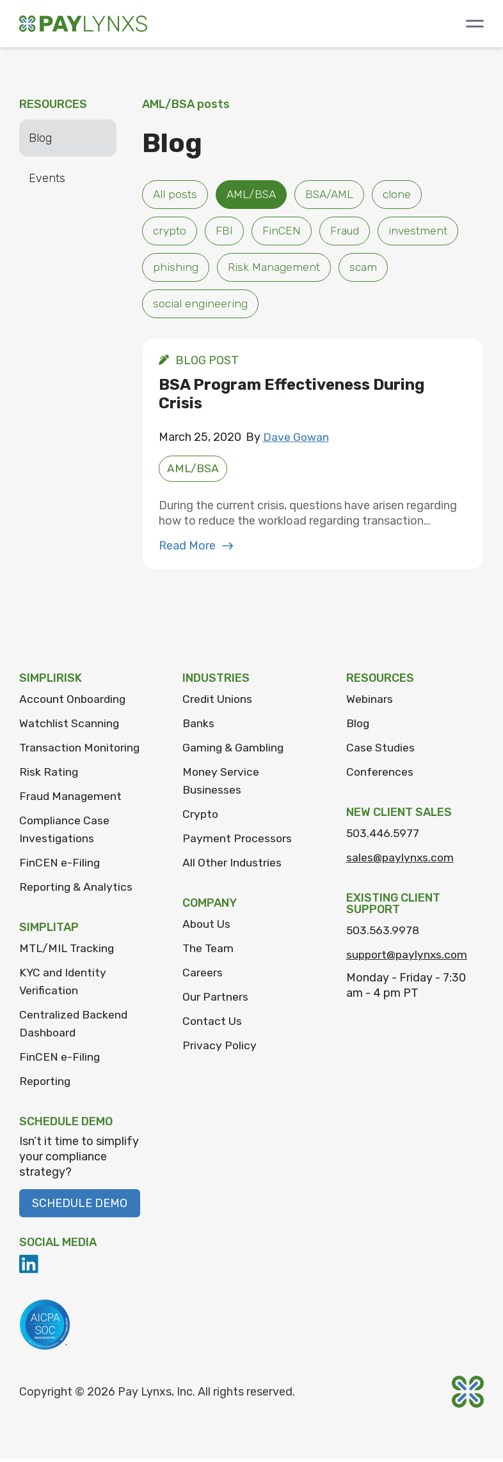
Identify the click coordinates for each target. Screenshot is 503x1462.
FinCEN (282, 232)
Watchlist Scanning (69, 726)
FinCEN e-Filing (59, 866)
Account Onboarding (74, 702)
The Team (208, 951)
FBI (225, 232)
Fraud (346, 232)
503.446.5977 (384, 836)
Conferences (380, 775)
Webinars (370, 702)
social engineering (200, 306)
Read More (196, 549)
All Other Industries (232, 866)
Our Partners (215, 1000)
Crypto (201, 817)
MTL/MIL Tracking (68, 951)
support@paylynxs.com (409, 958)
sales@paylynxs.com (401, 861)
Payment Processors (237, 842)
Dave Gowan (296, 440)
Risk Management (274, 269)
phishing (175, 269)
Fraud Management (71, 799)
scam (364, 269)
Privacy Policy (219, 1049)
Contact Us (212, 1024)
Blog (40, 138)
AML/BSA (253, 195)
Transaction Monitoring (81, 751)
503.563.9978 (383, 934)
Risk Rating (49, 775)
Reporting (45, 1084)
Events (47, 178)
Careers (202, 976)
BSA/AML (334, 195)
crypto (170, 232)
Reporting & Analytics (76, 890)
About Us (207, 927)
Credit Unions (217, 702)
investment (420, 232)
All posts (175, 195)
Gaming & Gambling (233, 751)
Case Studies (380, 751)
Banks (198, 726)
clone (404, 195)
